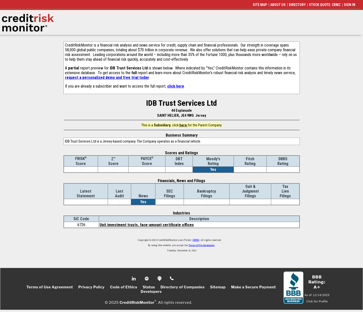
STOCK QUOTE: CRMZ (325, 5)
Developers (151, 291)
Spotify (147, 278)
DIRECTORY (297, 5)
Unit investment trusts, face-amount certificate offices (147, 224)
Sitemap (218, 287)
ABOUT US (278, 5)
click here (175, 86)
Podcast (159, 278)
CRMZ (196, 240)
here (183, 125)
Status (149, 287)
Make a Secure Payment (253, 287)
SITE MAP (260, 5)
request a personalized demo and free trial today (107, 77)
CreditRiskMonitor (136, 302)
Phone (172, 278)
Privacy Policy (91, 287)
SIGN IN (349, 5)
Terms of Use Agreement (201, 245)
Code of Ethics (123, 287)
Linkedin (134, 278)
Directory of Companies (182, 287)
